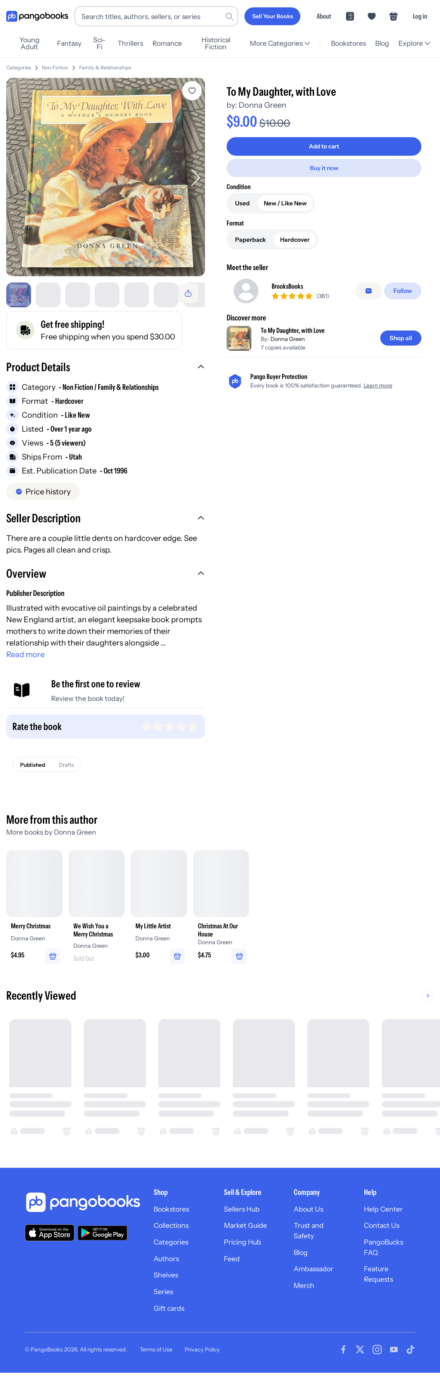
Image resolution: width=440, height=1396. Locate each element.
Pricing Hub (245, 1259)
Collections (174, 1241)
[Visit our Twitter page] (360, 1372)
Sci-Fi (103, 43)
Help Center (385, 1224)
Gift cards (171, 1331)
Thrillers (135, 43)
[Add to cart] (325, 146)
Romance (172, 43)
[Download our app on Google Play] (102, 1246)
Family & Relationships (105, 68)
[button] (106, 372)
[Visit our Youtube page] (393, 1372)
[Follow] (403, 291)
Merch (305, 1307)
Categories (18, 68)
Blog (381, 43)
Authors (168, 1277)
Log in (420, 16)
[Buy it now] (325, 167)
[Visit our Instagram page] (377, 1372)
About (324, 16)
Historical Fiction (223, 43)
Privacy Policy (202, 1372)
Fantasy (72, 43)
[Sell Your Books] (272, 16)
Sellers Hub (244, 1224)
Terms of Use (156, 1372)
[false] (370, 291)
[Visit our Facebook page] (343, 1372)
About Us (310, 1224)
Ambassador (316, 1289)
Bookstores (347, 43)
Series (164, 1313)
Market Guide (248, 1241)
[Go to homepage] (37, 16)
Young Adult (30, 43)
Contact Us (384, 1241)
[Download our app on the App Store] (49, 1247)
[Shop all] (399, 339)
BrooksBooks (291, 286)
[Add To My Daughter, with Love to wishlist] (194, 90)
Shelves (167, 1295)
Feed (232, 1277)
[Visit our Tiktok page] (410, 1372)
